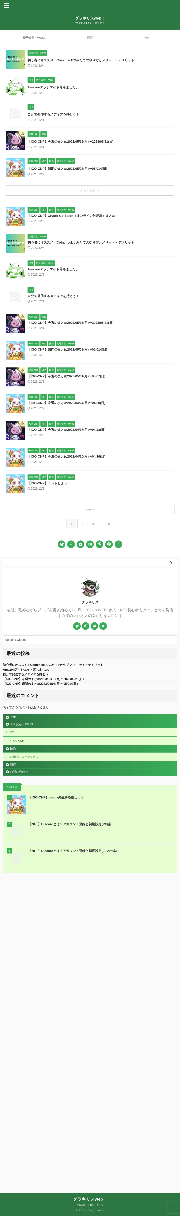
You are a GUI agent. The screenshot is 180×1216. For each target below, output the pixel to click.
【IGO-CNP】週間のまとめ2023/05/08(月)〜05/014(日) (89, 243)
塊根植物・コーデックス (26, 1065)
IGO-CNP (19, 1047)
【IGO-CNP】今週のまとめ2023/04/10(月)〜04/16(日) (88, 720)
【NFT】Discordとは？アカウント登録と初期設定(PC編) (72, 1134)
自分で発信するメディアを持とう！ (74, 151)
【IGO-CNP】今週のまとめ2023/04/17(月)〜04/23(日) (88, 675)
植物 (146, 37)
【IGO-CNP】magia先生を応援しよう (57, 1108)
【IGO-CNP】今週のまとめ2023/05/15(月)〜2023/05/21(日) (92, 197)
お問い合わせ (19, 1082)
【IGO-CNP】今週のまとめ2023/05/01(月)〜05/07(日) (88, 583)
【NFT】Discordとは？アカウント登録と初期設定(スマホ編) (75, 1161)
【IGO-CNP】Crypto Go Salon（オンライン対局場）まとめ (93, 309)
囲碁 (90, 37)
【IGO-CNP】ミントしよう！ (69, 766)
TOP (13, 1021)
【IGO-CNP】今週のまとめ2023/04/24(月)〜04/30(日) (88, 629)
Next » (91, 811)
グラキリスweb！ (90, 18)
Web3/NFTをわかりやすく (90, 1205)
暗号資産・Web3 (34, 37)
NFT (13, 1036)
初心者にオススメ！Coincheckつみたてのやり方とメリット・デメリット (103, 60)
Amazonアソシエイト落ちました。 (74, 106)
